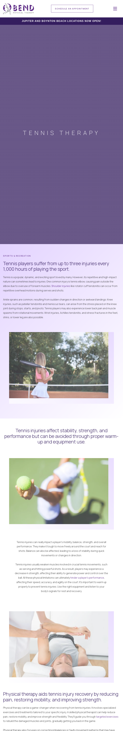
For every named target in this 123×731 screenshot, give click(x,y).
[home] (18, 8)
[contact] (72, 8)
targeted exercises (107, 716)
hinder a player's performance (87, 577)
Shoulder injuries (60, 286)
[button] (115, 8)
